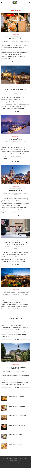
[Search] (29, 2)
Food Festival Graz (15, 318)
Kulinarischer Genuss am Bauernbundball (15, 38)
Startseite (3, 7)
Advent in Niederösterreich (15, 89)
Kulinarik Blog (17, 458)
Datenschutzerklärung (15, 460)
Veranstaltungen (7, 458)
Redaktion (6, 41)
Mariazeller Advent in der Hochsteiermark (15, 190)
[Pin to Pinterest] (17, 62)
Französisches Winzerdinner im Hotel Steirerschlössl (15, 243)
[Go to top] (15, 466)
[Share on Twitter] (15, 62)
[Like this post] (12, 62)
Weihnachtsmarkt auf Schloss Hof (15, 292)
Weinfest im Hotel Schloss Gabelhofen (15, 368)
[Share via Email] (18, 62)
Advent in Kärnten (16, 139)
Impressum (25, 458)
